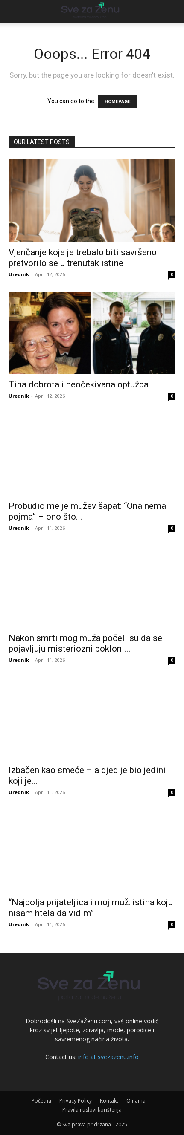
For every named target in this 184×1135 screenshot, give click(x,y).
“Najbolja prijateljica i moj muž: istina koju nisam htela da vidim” (91, 907)
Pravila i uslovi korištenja (92, 1109)
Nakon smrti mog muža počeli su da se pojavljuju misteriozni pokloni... (85, 643)
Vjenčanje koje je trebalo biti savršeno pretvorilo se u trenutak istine (83, 257)
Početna (41, 1100)
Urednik (19, 274)
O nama (136, 1100)
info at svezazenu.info (108, 1057)
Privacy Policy (75, 1100)
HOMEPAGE (117, 101)
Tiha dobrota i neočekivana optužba (79, 384)
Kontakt (109, 1100)
